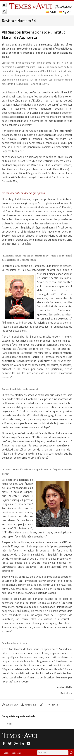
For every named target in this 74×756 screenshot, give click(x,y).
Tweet (8, 723)
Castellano (16, 753)
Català (7, 753)
